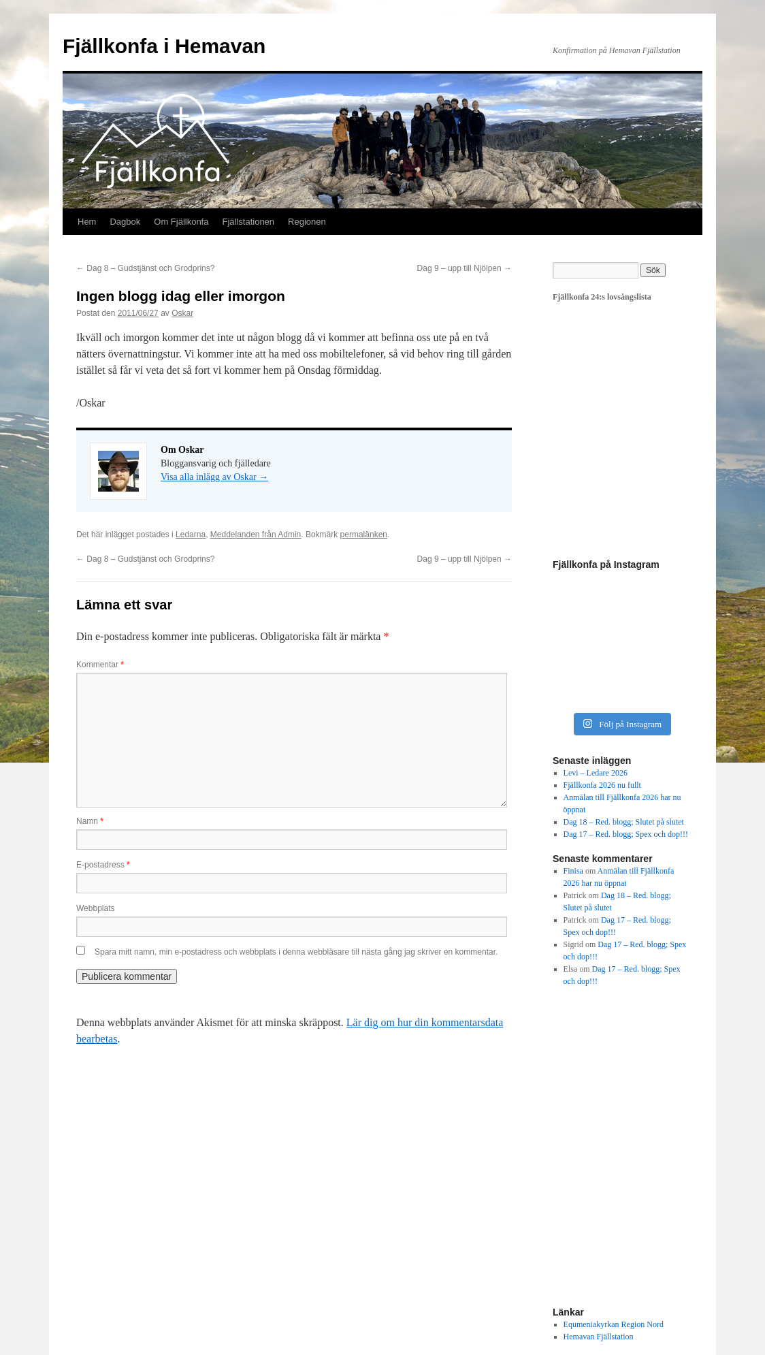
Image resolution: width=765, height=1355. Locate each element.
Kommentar (100, 664)
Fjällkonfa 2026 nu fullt (602, 785)
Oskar (182, 313)
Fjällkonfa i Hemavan (164, 46)
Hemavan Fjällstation (599, 1336)
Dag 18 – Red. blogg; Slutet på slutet (624, 822)
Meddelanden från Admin (255, 534)
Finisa (573, 871)
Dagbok (125, 222)
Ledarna (191, 534)
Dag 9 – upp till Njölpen (464, 268)
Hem (87, 222)
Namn (89, 821)
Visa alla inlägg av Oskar (214, 477)
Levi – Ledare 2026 (596, 773)
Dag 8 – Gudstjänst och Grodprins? (145, 268)
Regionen (307, 222)
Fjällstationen (248, 222)
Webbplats (95, 908)
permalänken (363, 534)
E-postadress (103, 865)
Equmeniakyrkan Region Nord (614, 1324)
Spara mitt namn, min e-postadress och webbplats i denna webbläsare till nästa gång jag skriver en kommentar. (296, 952)
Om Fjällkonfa (181, 222)
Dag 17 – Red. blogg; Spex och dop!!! (626, 834)
